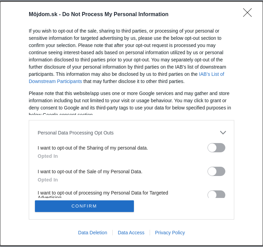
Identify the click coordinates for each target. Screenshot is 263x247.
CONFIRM (84, 206)
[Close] (249, 14)
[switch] (216, 147)
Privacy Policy (170, 232)
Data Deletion (92, 232)
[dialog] (131, 123)
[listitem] (131, 132)
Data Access (131, 232)
